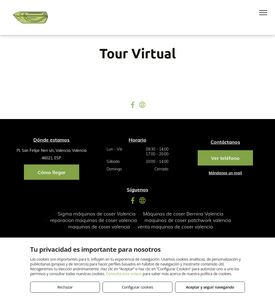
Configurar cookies (137, 287)
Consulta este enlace (124, 273)
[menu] (263, 13)
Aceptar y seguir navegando (210, 287)
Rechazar (65, 287)
